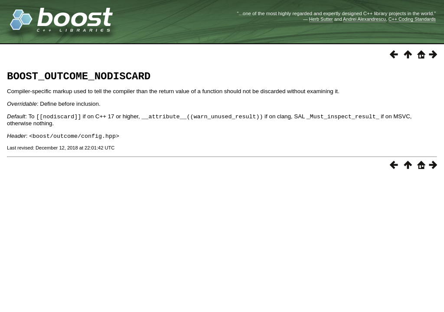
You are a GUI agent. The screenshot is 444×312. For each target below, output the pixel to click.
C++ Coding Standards (412, 19)
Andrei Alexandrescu (364, 19)
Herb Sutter (321, 19)
